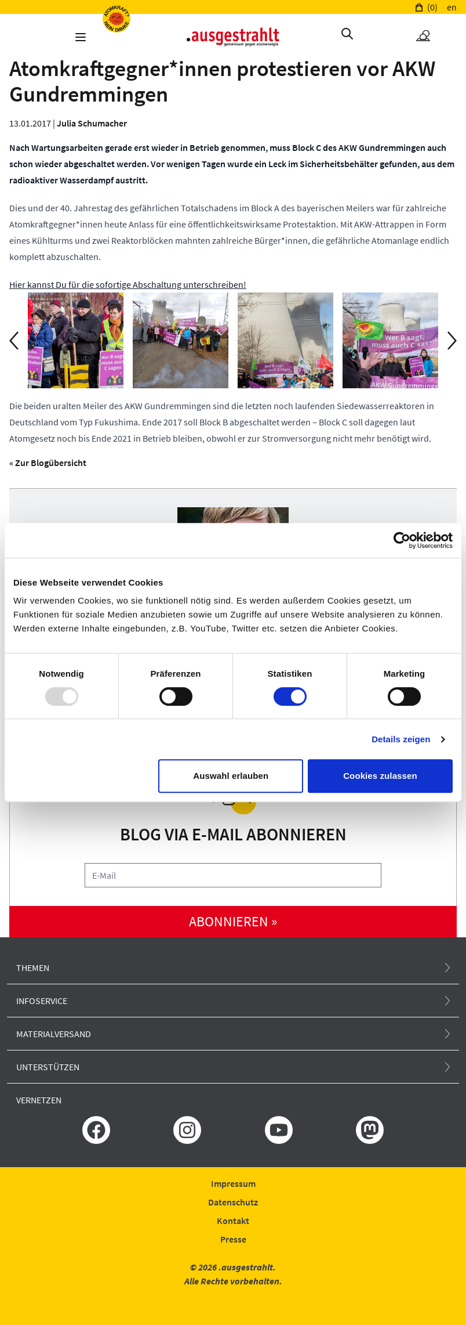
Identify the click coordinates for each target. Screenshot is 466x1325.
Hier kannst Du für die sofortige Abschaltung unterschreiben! (127, 284)
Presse (233, 1239)
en (452, 7)
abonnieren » (233, 921)
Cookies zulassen (380, 776)
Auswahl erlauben (230, 776)
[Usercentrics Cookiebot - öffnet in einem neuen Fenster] (402, 540)
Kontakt (233, 1220)
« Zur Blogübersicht (47, 462)
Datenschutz (233, 1202)
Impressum (233, 1183)
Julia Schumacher (92, 123)
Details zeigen (401, 739)
